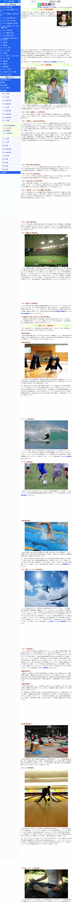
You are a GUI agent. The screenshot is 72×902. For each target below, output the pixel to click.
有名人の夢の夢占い (26, 313)
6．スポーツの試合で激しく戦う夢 (9, 23)
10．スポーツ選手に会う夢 (7, 35)
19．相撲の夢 (4, 61)
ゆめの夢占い (40, 7)
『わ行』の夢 (5, 169)
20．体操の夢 (4, 63)
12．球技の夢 (4, 42)
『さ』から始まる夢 (6, 114)
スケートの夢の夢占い (44, 667)
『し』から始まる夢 (6, 117)
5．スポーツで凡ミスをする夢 (8, 20)
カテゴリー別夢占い (5, 87)
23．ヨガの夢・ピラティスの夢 (8, 71)
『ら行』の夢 (5, 166)
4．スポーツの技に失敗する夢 (8, 18)
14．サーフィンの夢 (5, 47)
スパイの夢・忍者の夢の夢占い (9, 125)
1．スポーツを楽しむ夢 (6, 7)
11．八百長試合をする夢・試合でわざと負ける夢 (9, 39)
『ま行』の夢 (5, 159)
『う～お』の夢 (5, 97)
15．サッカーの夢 (5, 50)
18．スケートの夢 (5, 58)
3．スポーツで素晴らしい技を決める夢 (10, 14)
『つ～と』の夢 (5, 142)
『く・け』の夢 (5, 107)
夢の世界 (3, 82)
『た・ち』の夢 (5, 138)
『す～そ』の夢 (5, 120)
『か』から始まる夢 (6, 100)
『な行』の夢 (5, 145)
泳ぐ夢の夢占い (65, 564)
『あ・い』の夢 (5, 93)
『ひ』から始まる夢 (6, 152)
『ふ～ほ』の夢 (5, 155)
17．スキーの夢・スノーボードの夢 (9, 55)
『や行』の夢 (5, 162)
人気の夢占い (4, 172)
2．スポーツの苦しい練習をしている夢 (10, 10)
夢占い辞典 (3, 90)
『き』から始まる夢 (6, 103)
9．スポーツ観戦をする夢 (7, 33)
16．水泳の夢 (4, 53)
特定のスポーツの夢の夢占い (51, 61)
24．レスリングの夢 (5, 74)
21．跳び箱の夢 (4, 66)
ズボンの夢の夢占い (7, 130)
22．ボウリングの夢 (5, 69)
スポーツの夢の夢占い (9, 1)
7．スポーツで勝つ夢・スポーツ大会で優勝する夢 (10, 27)
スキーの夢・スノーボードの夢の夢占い (57, 621)
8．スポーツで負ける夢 (6, 30)
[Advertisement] (10, 195)
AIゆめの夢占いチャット (7, 79)
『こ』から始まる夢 (6, 110)
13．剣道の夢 (4, 45)
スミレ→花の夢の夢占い (8, 133)
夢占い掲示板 (4, 85)
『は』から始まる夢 (6, 149)
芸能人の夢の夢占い (61, 311)
